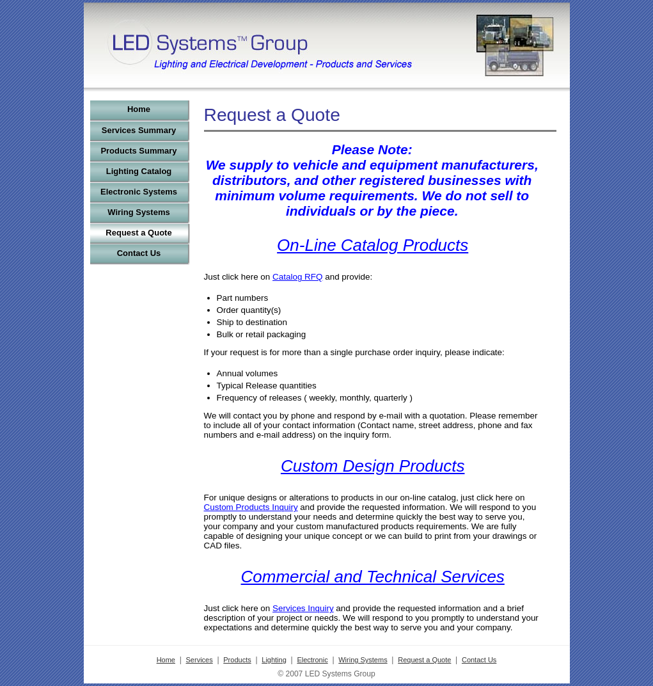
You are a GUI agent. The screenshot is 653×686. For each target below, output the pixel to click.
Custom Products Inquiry (251, 507)
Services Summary (139, 130)
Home (138, 109)
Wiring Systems (138, 212)
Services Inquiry (303, 608)
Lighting (274, 660)
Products (237, 660)
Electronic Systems (138, 191)
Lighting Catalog (139, 171)
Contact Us (139, 253)
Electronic (312, 660)
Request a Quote (138, 232)
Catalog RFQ (297, 277)
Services (199, 660)
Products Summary (138, 151)
